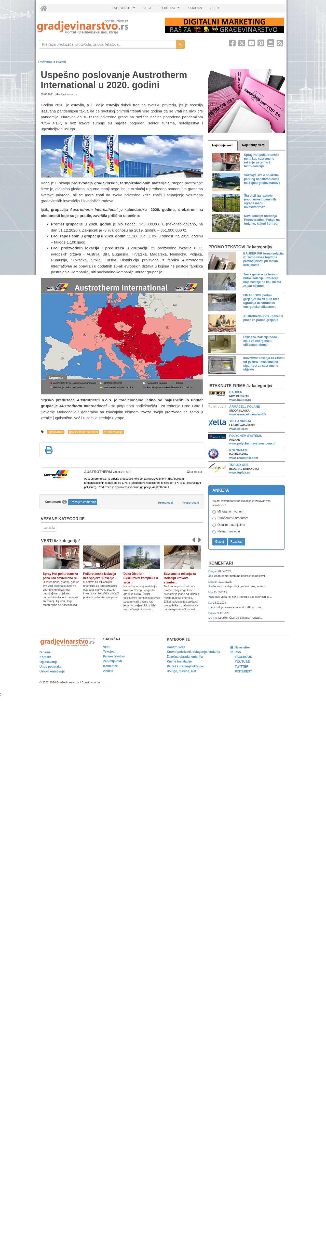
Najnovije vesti (223, 145)
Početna (45, 62)
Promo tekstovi (114, 656)
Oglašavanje (48, 662)
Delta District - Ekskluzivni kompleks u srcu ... (141, 578)
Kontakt (45, 657)
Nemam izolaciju (229, 531)
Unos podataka (50, 666)
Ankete (108, 671)
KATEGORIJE (124, 9)
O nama (45, 652)
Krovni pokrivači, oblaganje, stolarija (193, 652)
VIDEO (214, 8)
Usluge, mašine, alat (181, 671)
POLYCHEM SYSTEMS (245, 436)
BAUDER (235, 392)
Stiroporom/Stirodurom (233, 518)
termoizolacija (113, 432)
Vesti (62, 62)
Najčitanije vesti (253, 145)
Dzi (210, 602)
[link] (97, 27)
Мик (211, 592)
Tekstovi (109, 651)
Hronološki (165, 502)
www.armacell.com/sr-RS (247, 414)
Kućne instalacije (179, 661)
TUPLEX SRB (239, 465)
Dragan (213, 571)
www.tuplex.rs (239, 472)
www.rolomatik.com (243, 458)
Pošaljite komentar (83, 502)
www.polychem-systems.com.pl (252, 443)
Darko (212, 613)
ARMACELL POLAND (244, 407)
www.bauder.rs (240, 400)
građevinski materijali (83, 432)
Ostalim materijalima (231, 525)
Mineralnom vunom (230, 511)
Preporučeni (190, 502)
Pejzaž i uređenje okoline (185, 666)
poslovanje (55, 432)
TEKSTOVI (170, 9)
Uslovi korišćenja (52, 671)
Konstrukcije (176, 647)
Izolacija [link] (49, 527)
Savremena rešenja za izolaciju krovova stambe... (180, 578)
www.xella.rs (238, 429)
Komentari (221, 563)
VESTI (148, 8)
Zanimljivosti (112, 661)
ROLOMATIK (238, 450)
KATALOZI (195, 8)
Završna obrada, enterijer (185, 656)
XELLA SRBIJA (240, 421)
